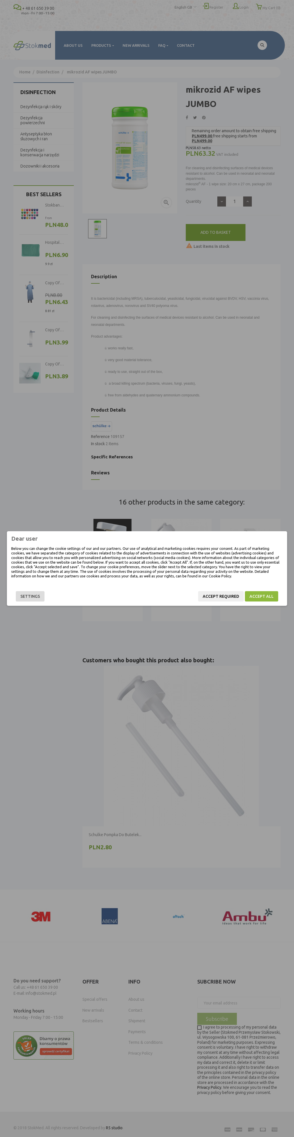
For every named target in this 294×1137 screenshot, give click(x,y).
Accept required (221, 596)
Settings (30, 596)
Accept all (261, 596)
